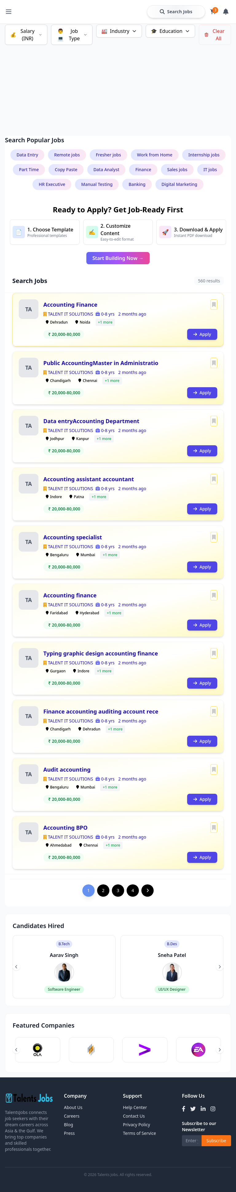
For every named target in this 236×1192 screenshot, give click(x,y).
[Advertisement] (118, 83)
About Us (73, 1107)
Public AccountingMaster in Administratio (100, 363)
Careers (71, 1116)
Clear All (214, 35)
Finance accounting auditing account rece (100, 711)
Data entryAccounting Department (91, 421)
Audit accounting (67, 769)
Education (170, 31)
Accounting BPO (65, 827)
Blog (68, 1124)
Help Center (135, 1107)
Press (69, 1133)
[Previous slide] (16, 966)
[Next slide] (219, 966)
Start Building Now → (118, 258)
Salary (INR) (26, 35)
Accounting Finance (70, 304)
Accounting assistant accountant (88, 479)
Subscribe (216, 1140)
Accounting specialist (72, 537)
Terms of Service (139, 1133)
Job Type (71, 34)
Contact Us (134, 1116)
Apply (202, 334)
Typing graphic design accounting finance (100, 653)
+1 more (105, 322)
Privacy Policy (136, 1124)
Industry (119, 31)
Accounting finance (69, 595)
